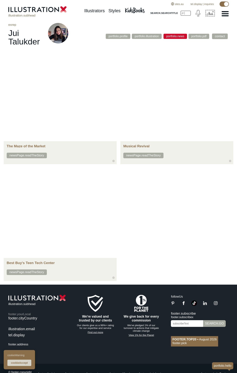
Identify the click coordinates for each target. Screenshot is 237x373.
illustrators (94, 10)
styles (115, 10)
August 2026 (194, 339)
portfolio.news (174, 36)
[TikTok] (194, 305)
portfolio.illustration (144, 36)
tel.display (196, 4)
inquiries (209, 4)
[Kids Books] (135, 9)
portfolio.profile (113, 36)
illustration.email (21, 329)
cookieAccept (19, 362)
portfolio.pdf (200, 36)
